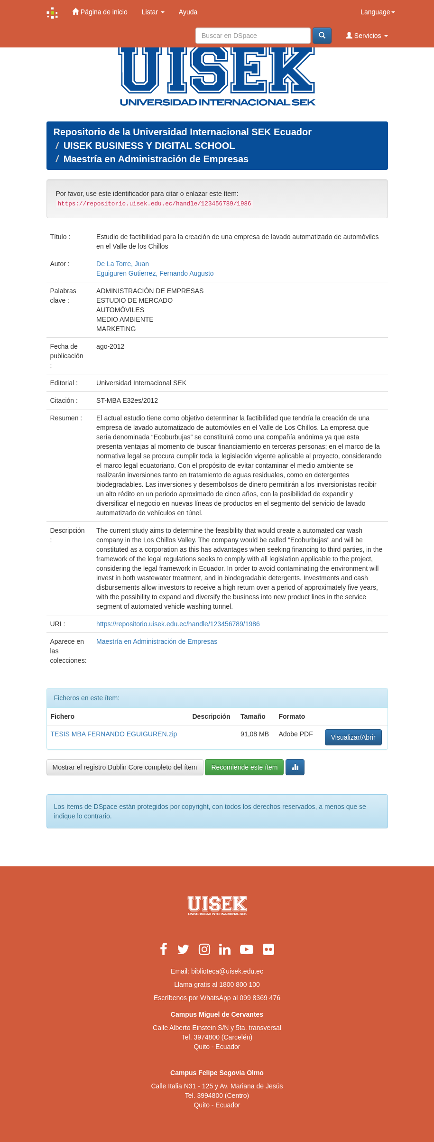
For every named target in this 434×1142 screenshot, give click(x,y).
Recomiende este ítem (244, 767)
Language (377, 12)
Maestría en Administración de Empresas (156, 159)
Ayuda (188, 12)
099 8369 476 (260, 998)
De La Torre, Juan (122, 264)
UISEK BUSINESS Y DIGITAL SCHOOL (149, 145)
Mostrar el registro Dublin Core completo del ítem (125, 767)
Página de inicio (100, 12)
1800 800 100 (239, 984)
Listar (153, 12)
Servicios (367, 35)
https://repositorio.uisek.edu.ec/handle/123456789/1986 (178, 624)
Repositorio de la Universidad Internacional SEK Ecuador (183, 132)
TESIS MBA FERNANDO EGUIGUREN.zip (114, 734)
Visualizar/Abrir (353, 737)
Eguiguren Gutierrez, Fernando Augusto (155, 273)
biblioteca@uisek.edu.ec (227, 971)
